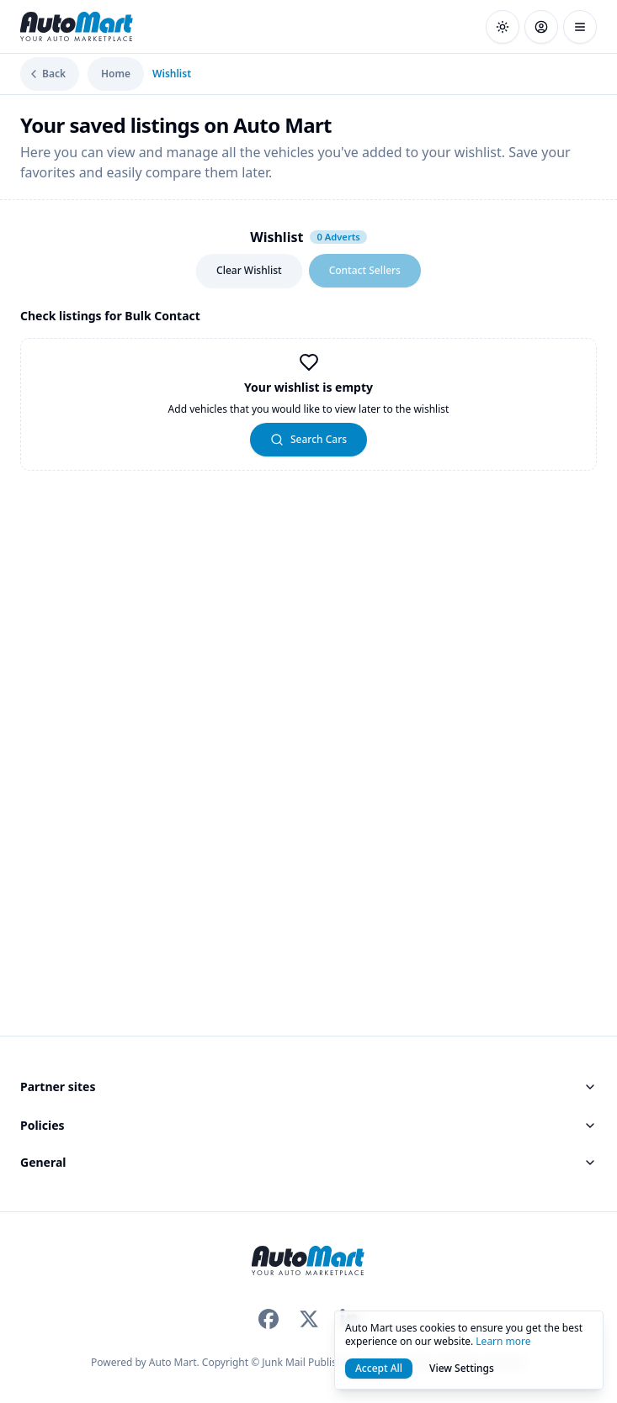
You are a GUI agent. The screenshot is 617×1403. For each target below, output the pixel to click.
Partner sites (308, 1086)
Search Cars (308, 439)
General (308, 1162)
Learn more (503, 1341)
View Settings (461, 1368)
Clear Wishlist (249, 270)
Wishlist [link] (171, 74)
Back (46, 73)
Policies (308, 1125)
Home (115, 73)
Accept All (378, 1368)
